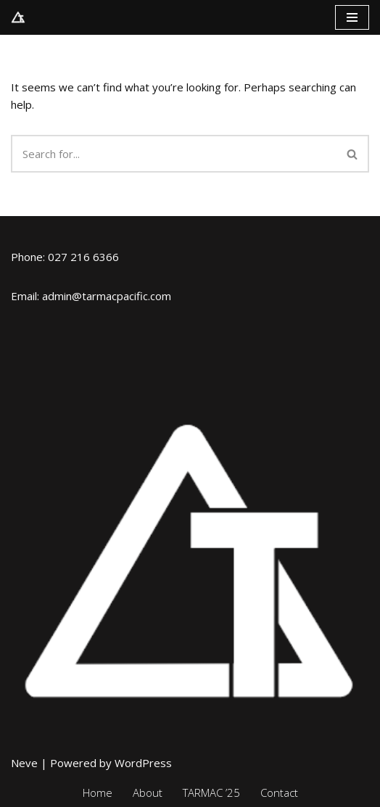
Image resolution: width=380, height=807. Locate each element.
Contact (279, 792)
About (147, 792)
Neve (24, 763)
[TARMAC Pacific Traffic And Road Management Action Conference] (18, 17)
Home (97, 792)
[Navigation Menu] (352, 17)
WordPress (143, 763)
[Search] (173, 154)
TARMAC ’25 (211, 792)
